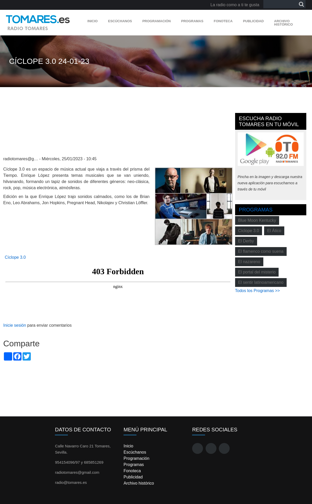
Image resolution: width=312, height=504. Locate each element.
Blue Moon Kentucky (257, 220)
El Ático (274, 230)
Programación (156, 21)
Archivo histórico (283, 22)
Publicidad (253, 21)
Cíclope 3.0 (15, 257)
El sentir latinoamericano (261, 282)
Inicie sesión (14, 325)
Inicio (93, 21)
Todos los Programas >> (257, 290)
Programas (192, 21)
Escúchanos (120, 21)
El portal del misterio (257, 272)
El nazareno (249, 261)
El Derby (246, 241)
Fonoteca (223, 21)
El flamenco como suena (261, 251)
